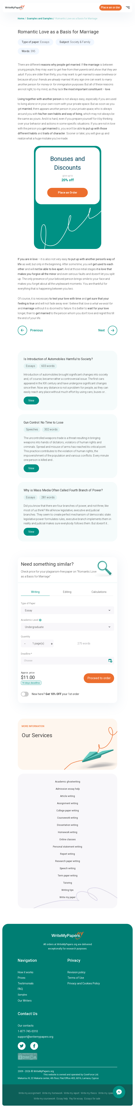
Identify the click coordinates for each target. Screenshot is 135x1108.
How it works (25, 972)
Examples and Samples (40, 18)
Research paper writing (67, 861)
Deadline (26, 653)
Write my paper (67, 897)
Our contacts (26, 1025)
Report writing (67, 854)
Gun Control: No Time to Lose (43, 422)
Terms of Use (76, 977)
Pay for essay (76, 1098)
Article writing (67, 796)
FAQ (20, 988)
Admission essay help (68, 789)
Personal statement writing (67, 846)
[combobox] (67, 610)
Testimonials (26, 983)
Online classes (67, 839)
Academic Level (31, 619)
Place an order (110, 7)
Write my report (71, 1093)
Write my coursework (44, 1098)
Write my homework (52, 1093)
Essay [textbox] (28, 610)
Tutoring (67, 882)
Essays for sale (92, 1098)
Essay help (62, 1098)
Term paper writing (67, 875)
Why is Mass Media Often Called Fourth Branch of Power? (63, 490)
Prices (21, 977)
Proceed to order (99, 678)
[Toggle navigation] (128, 7)
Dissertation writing (67, 825)
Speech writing (67, 868)
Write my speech (106, 1093)
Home (21, 18)
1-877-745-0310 (28, 1031)
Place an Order (67, 192)
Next (101, 330)
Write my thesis (89, 1093)
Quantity (25, 636)
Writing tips (67, 890)
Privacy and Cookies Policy (84, 983)
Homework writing (67, 832)
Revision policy (76, 972)
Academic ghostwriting (67, 781)
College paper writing (67, 810)
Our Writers (25, 1000)
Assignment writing (67, 803)
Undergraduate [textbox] (34, 627)
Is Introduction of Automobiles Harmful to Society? (58, 359)
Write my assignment (30, 1093)
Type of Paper (28, 603)
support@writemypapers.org (35, 1036)
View (31, 400)
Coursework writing (67, 817)
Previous (36, 330)
